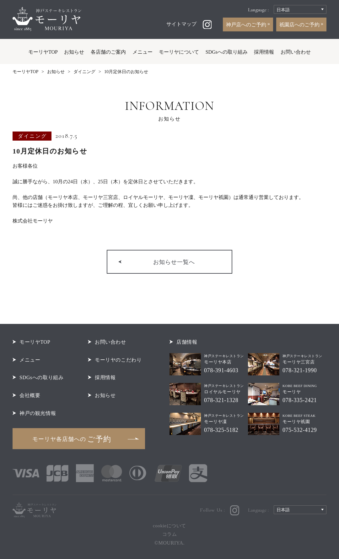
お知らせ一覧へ (174, 262)
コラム (169, 534)
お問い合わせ (296, 52)
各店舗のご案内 (108, 52)
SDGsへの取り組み (227, 52)
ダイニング (84, 71)
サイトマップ (181, 24)
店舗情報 (186, 342)
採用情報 (264, 52)
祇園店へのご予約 (300, 24)
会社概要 (29, 395)
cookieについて (169, 525)
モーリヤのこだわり (118, 360)
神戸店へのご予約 (246, 24)
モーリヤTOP (43, 52)
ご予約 (71, 439)
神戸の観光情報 (37, 413)
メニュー (142, 52)
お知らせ (74, 52)
